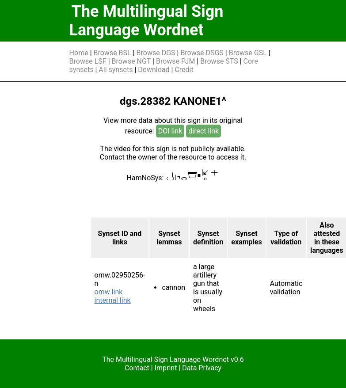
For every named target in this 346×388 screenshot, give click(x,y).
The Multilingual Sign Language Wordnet (146, 20)
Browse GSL (248, 53)
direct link (203, 131)
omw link (109, 292)
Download (153, 69)
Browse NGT (131, 61)
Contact (137, 368)
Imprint (166, 368)
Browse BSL (112, 53)
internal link (113, 300)
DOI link (170, 131)
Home (78, 53)
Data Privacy (201, 368)
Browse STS (219, 61)
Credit (184, 69)
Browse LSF (87, 61)
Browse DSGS (202, 53)
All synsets (116, 69)
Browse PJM (175, 61)
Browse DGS (156, 53)
